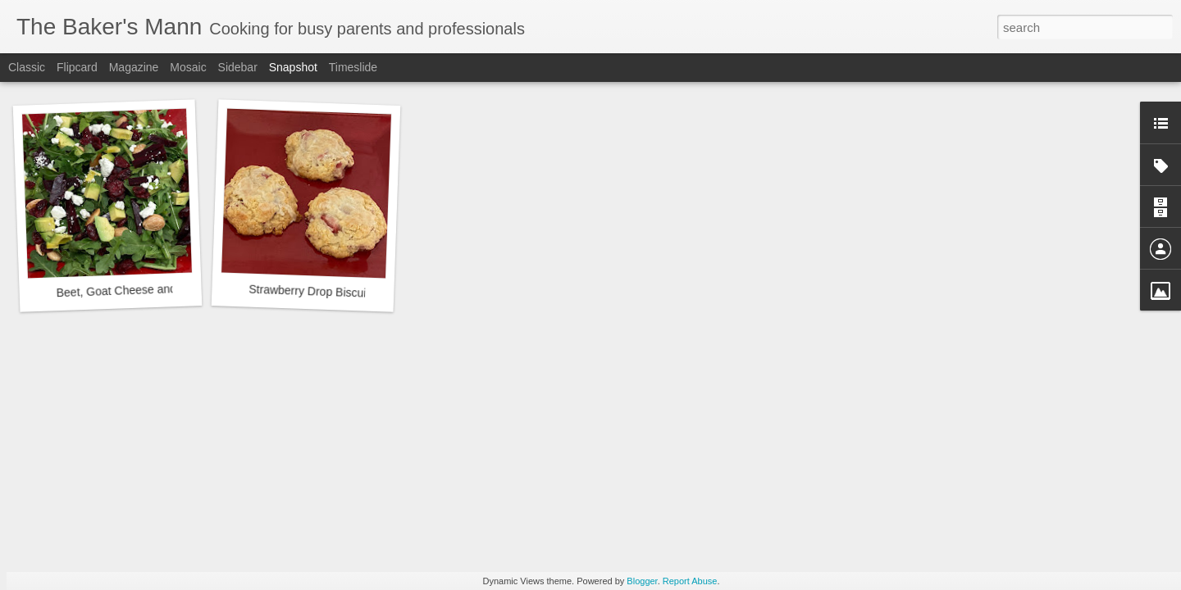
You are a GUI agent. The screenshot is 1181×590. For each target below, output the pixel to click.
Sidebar (238, 67)
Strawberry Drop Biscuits (312, 291)
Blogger (642, 581)
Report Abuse (690, 581)
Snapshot (293, 67)
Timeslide (353, 67)
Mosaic (188, 67)
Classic (26, 67)
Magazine (134, 67)
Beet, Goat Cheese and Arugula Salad (153, 289)
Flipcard (77, 67)
